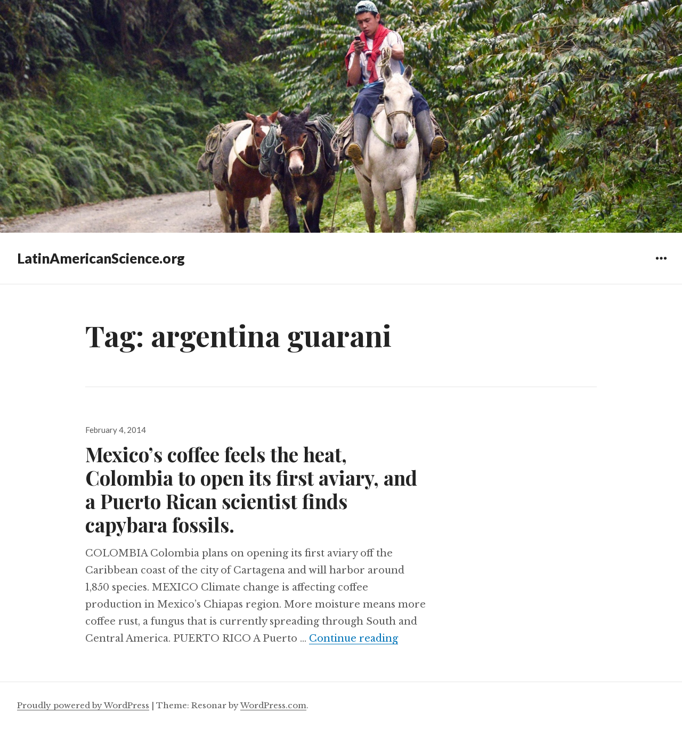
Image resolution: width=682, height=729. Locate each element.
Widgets (660, 266)
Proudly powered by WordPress (83, 705)
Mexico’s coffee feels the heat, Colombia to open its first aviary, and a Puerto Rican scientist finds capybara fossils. (251, 489)
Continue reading (353, 638)
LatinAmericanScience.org (101, 258)
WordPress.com (273, 705)
